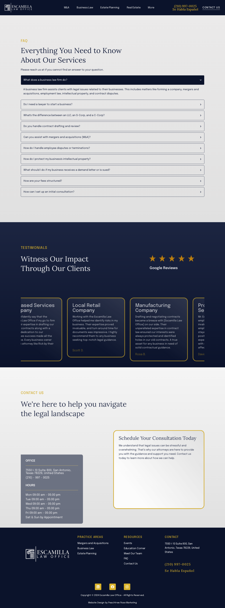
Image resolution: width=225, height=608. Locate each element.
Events (128, 543)
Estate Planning (109, 7)
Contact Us (131, 563)
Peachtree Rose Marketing (122, 603)
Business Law (85, 7)
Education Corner (134, 548)
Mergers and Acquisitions (93, 543)
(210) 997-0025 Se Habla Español (185, 7)
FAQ (126, 558)
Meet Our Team (133, 553)
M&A (66, 7)
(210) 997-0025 (178, 564)
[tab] (112, 80)
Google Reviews (164, 294)
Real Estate (134, 7)
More (151, 7)
